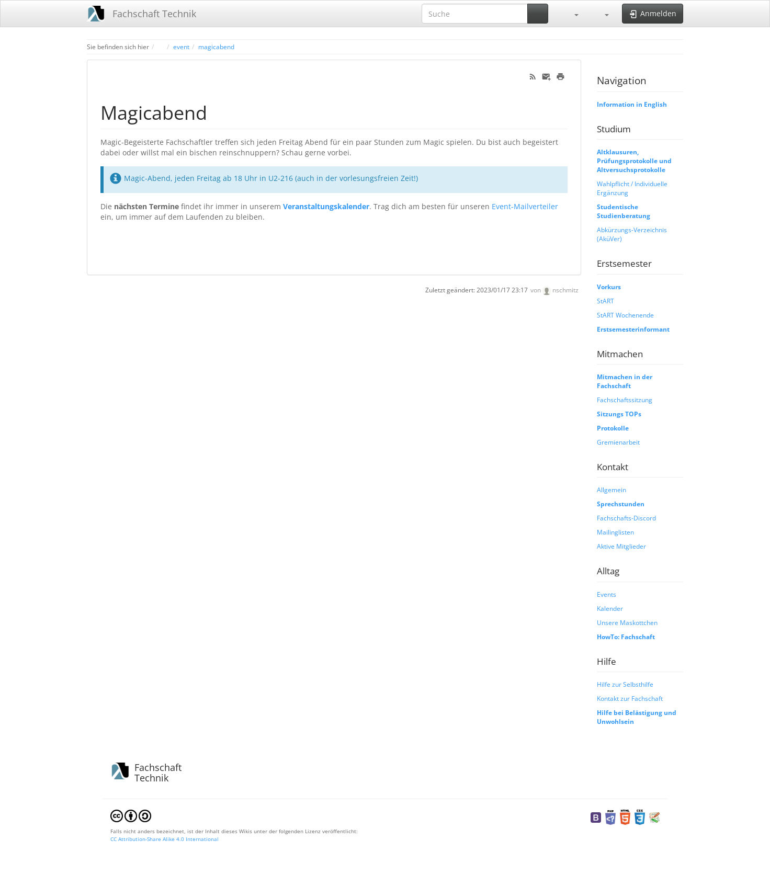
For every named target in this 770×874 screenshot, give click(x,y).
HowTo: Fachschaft (626, 636)
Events (606, 594)
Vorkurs (609, 286)
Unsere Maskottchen (627, 622)
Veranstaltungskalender (326, 206)
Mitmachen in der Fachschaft (624, 381)
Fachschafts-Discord (626, 518)
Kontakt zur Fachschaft (630, 698)
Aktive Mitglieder (621, 546)
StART (605, 301)
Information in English (632, 104)
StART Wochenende (625, 315)
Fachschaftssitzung (624, 399)
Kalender (610, 608)
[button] (571, 14)
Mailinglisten (615, 532)
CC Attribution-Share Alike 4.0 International (164, 839)
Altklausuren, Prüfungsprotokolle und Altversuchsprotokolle (634, 160)
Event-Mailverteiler (525, 206)
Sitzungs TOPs (619, 414)
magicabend (216, 46)
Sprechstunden (620, 504)
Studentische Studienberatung (623, 211)
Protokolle (613, 428)
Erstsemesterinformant (633, 329)
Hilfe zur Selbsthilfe (625, 684)
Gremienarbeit (618, 442)
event (181, 46)
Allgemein (611, 489)
